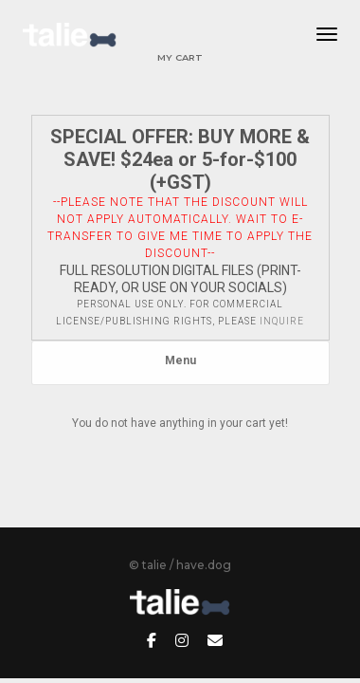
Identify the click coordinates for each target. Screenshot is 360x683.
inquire (282, 321)
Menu (180, 360)
